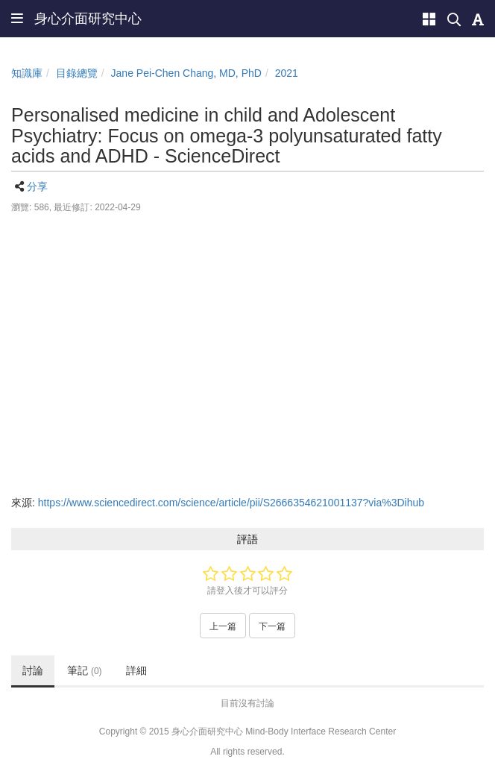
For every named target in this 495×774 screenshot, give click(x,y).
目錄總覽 (77, 73)
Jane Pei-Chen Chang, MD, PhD (186, 73)
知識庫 (26, 73)
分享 (37, 186)
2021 (286, 73)
